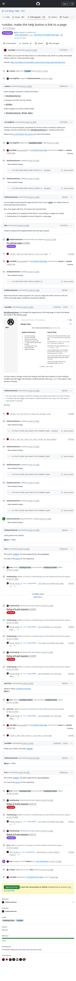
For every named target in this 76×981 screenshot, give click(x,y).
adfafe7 (71, 583)
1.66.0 (31, 870)
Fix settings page (18, 243)
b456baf (71, 627)
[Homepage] (38, 4)
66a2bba (71, 716)
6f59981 (71, 414)
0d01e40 (71, 674)
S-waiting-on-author (26, 700)
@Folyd (24, 113)
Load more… (38, 597)
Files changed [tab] (52, 43)
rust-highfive (14, 78)
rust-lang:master (21, 35)
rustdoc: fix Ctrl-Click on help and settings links (30, 414)
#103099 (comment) (23, 689)
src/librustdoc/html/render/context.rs (27, 170)
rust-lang (9, 10)
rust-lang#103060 (29, 583)
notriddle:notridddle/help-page (46, 35)
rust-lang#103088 (29, 627)
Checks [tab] (39, 43)
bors (16, 32)
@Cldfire (9, 104)
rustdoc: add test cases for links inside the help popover (33, 439)
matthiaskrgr (12, 576)
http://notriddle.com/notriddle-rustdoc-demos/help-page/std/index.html (37, 62)
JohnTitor (7, 683)
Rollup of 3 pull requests (21, 804)
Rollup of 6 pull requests (21, 609)
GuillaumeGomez (13, 160)
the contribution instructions (23, 134)
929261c (71, 822)
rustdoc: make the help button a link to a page (29, 254)
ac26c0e (71, 643)
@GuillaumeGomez (13, 96)
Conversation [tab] (9, 43)
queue (17, 559)
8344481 (71, 735)
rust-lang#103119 (27, 852)
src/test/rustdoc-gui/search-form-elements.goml (31, 431)
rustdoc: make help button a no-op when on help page (31, 735)
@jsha (30, 113)
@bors (6, 540)
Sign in (65, 4)
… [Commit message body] (50, 254)
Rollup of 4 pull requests (21, 834)
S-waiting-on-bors (25, 567)
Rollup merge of (16, 583)
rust (17, 10)
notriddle (11, 50)
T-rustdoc (27, 71)
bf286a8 (71, 852)
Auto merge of (15, 852)
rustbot (12, 71)
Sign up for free (12, 887)
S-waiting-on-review (35, 143)
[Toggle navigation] (3, 3)
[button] (70, 50)
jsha (5, 225)
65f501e (71, 439)
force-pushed (22, 150)
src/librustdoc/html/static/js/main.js (27, 188)
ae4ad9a (71, 254)
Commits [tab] (26, 43)
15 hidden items (38, 594)
